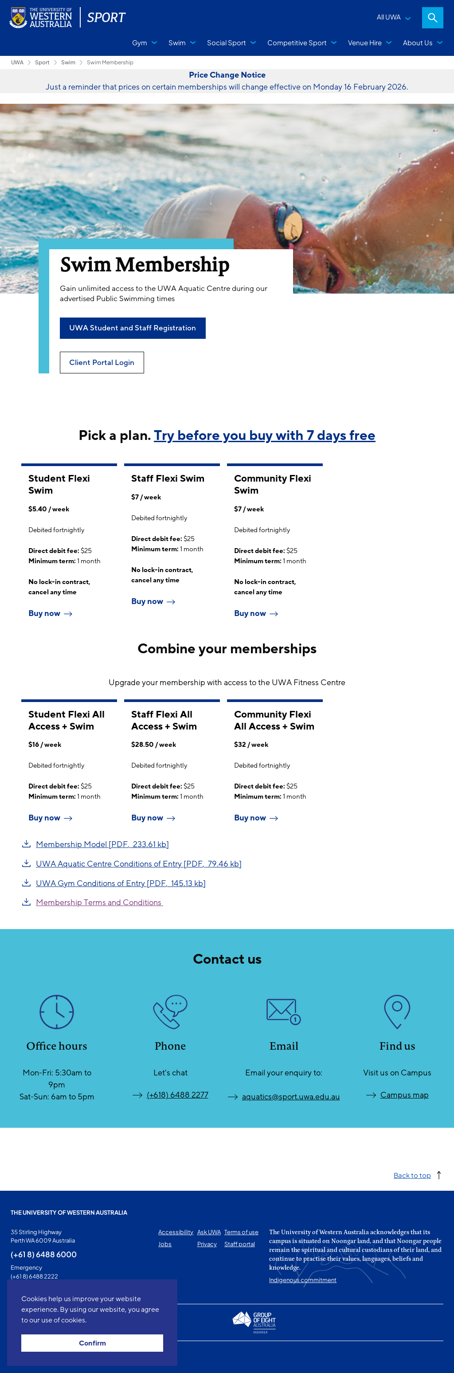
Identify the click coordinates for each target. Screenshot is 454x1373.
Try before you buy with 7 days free (265, 436)
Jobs (165, 1243)
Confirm (92, 1343)
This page (23, 1357)
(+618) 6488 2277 (177, 1095)
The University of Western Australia (69, 1212)
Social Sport (226, 42)
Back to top (412, 1175)
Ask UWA (209, 1232)
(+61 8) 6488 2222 (34, 1276)
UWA (17, 62)
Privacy (207, 1243)
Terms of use (241, 1232)
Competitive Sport (297, 42)
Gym (139, 42)
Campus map (404, 1095)
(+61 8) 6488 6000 (44, 1254)
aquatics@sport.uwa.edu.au (291, 1096)
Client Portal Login (101, 362)
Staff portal (239, 1243)
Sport (42, 62)
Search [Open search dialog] (432, 17)
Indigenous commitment (303, 1279)
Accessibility (175, 1232)
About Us (418, 42)
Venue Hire (365, 42)
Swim (177, 42)
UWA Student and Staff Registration (132, 328)
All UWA (389, 16)
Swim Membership (110, 62)
